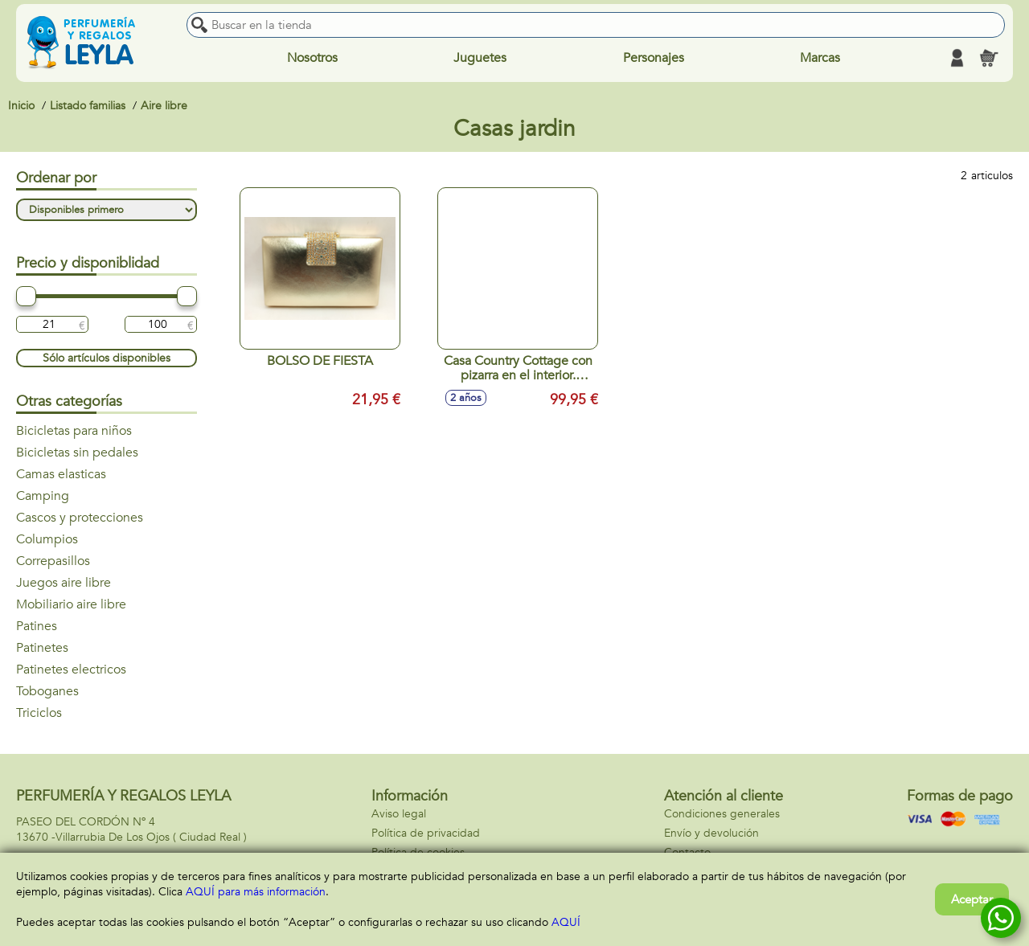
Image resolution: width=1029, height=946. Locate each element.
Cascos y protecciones (79, 517)
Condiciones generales (722, 813)
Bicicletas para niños (74, 431)
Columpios (47, 539)
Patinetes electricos (71, 669)
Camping (42, 496)
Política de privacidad (425, 833)
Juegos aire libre (63, 583)
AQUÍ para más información (256, 891)
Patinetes (42, 648)
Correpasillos (53, 561)
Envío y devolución (711, 833)
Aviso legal (398, 813)
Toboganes (47, 691)
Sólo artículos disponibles (106, 358)
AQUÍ (565, 922)
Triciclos (39, 713)
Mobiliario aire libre (71, 604)
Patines (36, 626)
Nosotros (312, 58)
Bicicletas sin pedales (77, 452)
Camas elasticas (61, 474)
